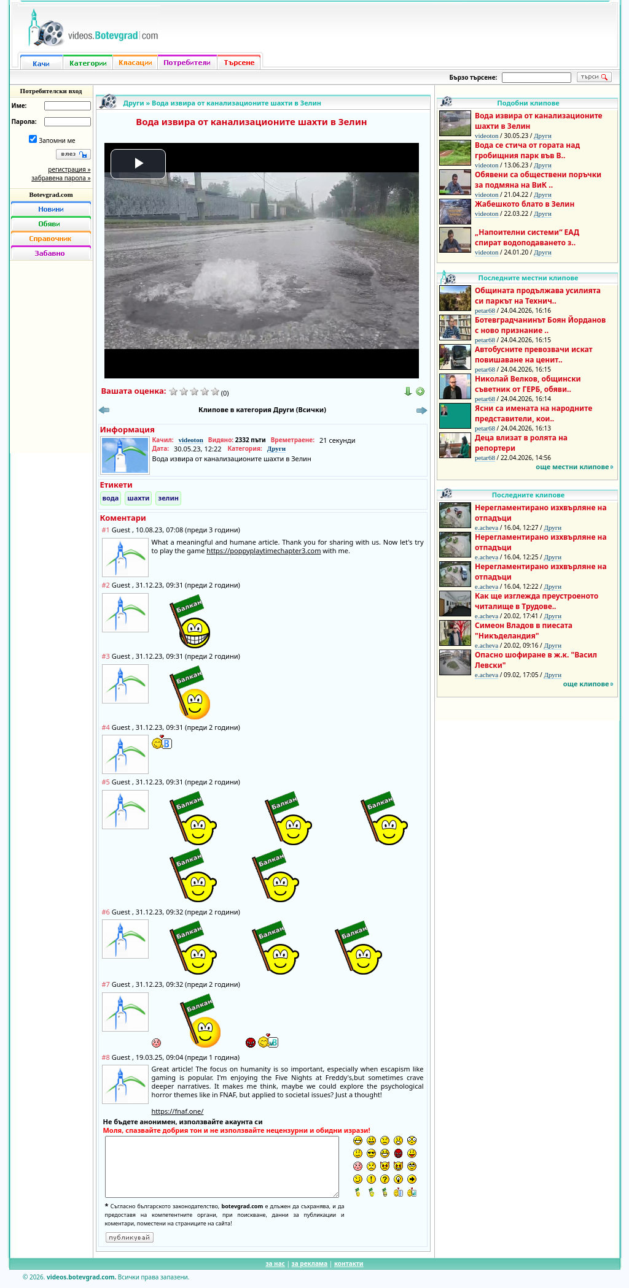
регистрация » (69, 169)
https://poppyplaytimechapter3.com (263, 550)
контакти (349, 1263)
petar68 (485, 310)
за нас (274, 1263)
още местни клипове (572, 466)
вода (111, 497)
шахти (138, 497)
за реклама (310, 1263)
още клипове (586, 683)
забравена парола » (60, 178)
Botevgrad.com (50, 194)
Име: (19, 105)
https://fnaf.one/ (178, 1111)
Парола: (24, 121)
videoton (190, 439)
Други (133, 102)
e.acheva (486, 527)
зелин (168, 497)
